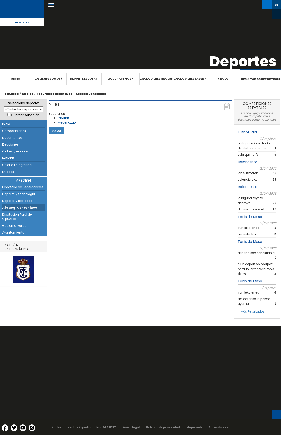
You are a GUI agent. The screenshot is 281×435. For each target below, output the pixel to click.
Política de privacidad (163, 427)
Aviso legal (131, 427)
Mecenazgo (67, 122)
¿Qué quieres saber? (190, 78)
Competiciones (14, 131)
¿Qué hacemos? (120, 78)
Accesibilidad (218, 427)
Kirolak (27, 94)
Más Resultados (252, 311)
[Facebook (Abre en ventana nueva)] (5, 427)
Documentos (12, 137)
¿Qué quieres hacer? (156, 78)
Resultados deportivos (260, 79)
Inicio (15, 78)
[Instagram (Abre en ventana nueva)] (32, 427)
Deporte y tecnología (18, 194)
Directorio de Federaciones (22, 187)
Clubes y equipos (15, 151)
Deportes (22, 22)
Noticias (8, 158)
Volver (56, 130)
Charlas (63, 118)
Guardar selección (25, 115)
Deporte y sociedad (17, 201)
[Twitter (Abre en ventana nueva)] (14, 427)
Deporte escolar (84, 78)
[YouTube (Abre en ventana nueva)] (23, 427)
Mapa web (194, 427)
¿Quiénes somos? (48, 78)
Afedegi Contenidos (91, 94)
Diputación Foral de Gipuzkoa (17, 216)
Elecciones (10, 144)
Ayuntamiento (13, 232)
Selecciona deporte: (23, 103)
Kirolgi (223, 78)
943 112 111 (109, 427)
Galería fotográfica (17, 165)
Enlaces (8, 172)
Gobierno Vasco (14, 225)
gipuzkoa (11, 94)
